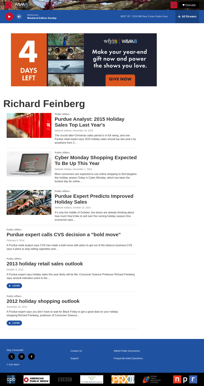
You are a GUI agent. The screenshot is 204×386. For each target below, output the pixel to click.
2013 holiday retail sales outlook (45, 263)
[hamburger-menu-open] (8, 5)
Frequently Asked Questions (128, 358)
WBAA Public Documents (127, 351)
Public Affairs (62, 114)
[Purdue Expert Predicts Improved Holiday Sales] (29, 202)
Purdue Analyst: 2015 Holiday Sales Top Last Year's (89, 122)
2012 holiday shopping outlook (43, 301)
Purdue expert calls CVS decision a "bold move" (64, 234)
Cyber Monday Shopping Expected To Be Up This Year (96, 160)
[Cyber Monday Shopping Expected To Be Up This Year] (29, 163)
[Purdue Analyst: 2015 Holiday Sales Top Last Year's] (29, 125)
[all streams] (187, 16)
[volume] (19, 16)
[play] (9, 17)
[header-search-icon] (174, 5)
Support (74, 358)
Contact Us (76, 351)
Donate (190, 5)
